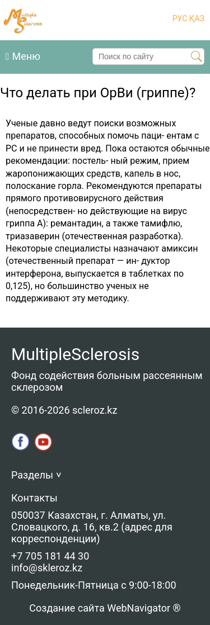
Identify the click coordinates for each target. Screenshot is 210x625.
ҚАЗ (195, 18)
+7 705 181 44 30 (50, 556)
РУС (180, 18)
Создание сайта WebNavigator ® (104, 608)
